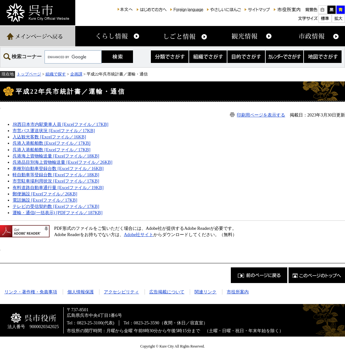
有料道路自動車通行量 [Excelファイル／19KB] (58, 187)
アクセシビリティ (121, 291)
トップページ (29, 74)
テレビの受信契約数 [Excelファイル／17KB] (56, 206)
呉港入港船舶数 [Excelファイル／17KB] (51, 143)
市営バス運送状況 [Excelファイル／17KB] (54, 130)
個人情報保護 (80, 291)
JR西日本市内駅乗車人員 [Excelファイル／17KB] (61, 124)
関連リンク (205, 291)
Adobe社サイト (138, 234)
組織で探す (55, 74)
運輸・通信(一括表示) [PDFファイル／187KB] (58, 212)
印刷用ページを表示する (261, 114)
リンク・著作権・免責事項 (30, 291)
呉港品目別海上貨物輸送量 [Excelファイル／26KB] (62, 162)
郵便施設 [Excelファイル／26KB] (45, 193)
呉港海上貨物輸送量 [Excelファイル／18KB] (56, 155)
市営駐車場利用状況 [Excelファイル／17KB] (56, 180)
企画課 (76, 74)
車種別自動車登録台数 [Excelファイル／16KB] (58, 168)
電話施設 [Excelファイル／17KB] (45, 200)
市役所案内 (238, 291)
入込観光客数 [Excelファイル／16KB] (49, 136)
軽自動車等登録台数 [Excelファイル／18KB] (56, 174)
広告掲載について (166, 291)
